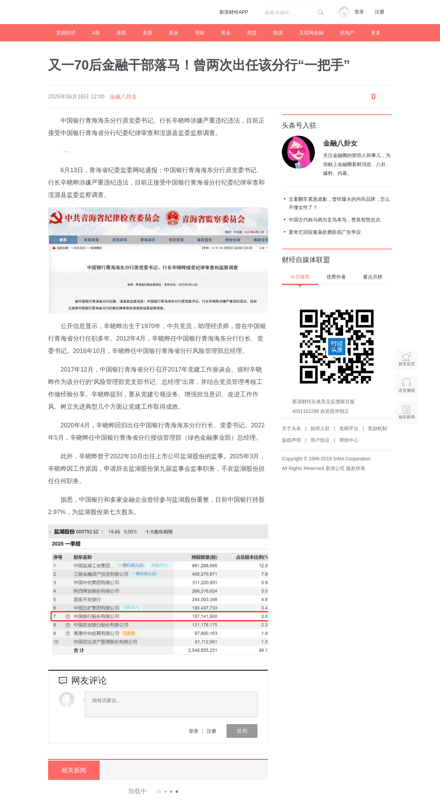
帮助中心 (349, 440)
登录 (193, 731)
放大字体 (275, 97)
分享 (338, 97)
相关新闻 (74, 770)
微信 (317, 97)
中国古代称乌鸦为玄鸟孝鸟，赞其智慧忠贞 (334, 219)
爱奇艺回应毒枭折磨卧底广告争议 (325, 232)
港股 (121, 32)
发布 (242, 731)
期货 (252, 32)
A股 (96, 32)
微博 (296, 97)
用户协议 (320, 440)
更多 (376, 32)
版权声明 (291, 440)
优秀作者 (336, 277)
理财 (200, 32)
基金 (173, 32)
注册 (379, 11)
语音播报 (233, 97)
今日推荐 (300, 277)
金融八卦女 (123, 97)
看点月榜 (372, 277)
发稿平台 (349, 428)
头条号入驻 (299, 125)
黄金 (226, 32)
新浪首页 (406, 359)
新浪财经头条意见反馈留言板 (323, 401)
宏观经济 (66, 32)
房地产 (347, 32)
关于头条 (291, 428)
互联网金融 (311, 32)
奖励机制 (377, 428)
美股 (147, 32)
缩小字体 (254, 97)
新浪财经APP (233, 12)
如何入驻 (320, 428)
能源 (278, 32)
